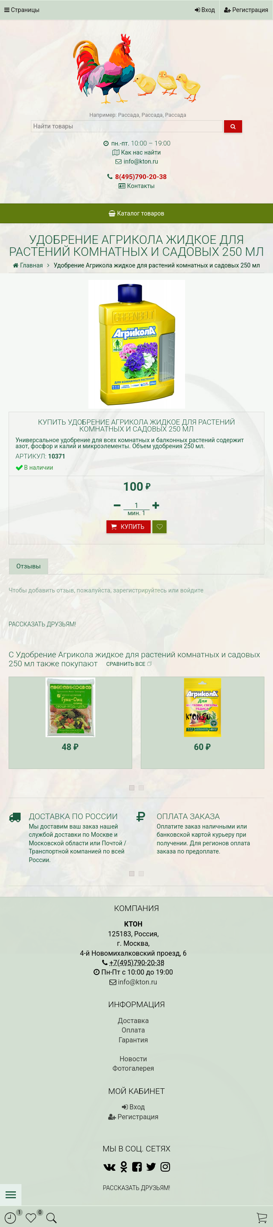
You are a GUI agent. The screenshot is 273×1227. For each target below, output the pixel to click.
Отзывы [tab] (28, 566)
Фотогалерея (133, 1030)
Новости (133, 1020)
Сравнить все (129, 625)
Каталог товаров (136, 213)
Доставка (133, 982)
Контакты (141, 185)
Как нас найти (141, 152)
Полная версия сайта (136, 1175)
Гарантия (133, 1001)
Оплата (133, 991)
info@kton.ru (141, 161)
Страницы (21, 9)
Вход (205, 9)
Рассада (128, 115)
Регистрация (246, 9)
